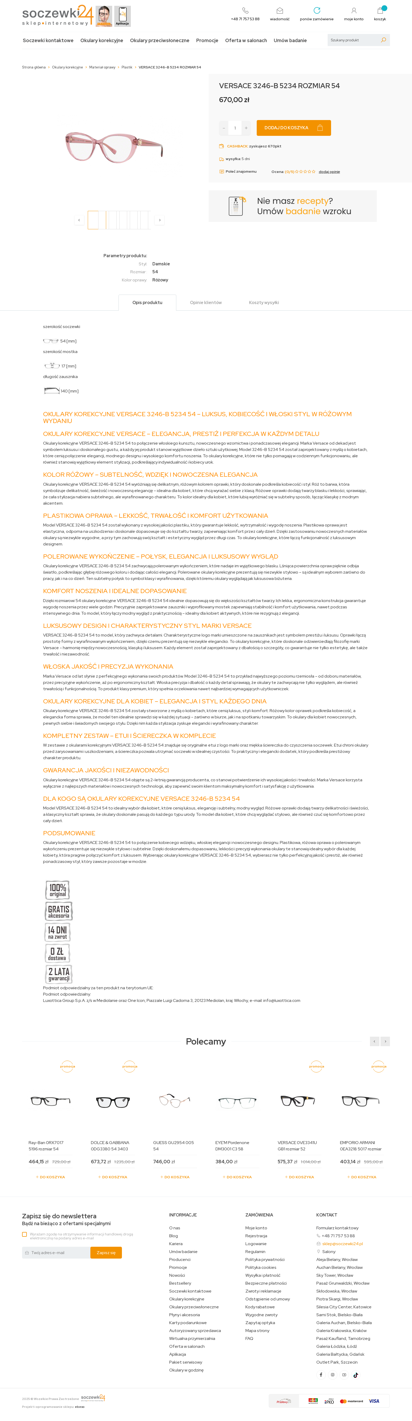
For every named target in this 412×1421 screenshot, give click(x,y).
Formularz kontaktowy (337, 1228)
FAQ (249, 1338)
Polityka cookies (260, 1267)
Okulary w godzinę (186, 1370)
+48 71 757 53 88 (338, 1236)
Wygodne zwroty (261, 1315)
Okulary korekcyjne (102, 40)
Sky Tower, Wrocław (334, 1275)
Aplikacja (177, 1354)
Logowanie (256, 1243)
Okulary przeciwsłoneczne (159, 40)
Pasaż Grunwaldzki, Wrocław (342, 1283)
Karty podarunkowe (188, 1322)
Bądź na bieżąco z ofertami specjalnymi (66, 1219)
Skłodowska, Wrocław (336, 1291)
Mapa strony (257, 1330)
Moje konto (256, 1228)
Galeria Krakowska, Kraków (341, 1330)
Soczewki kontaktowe (48, 40)
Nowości (177, 1275)
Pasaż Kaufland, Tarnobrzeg (343, 1338)
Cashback (237, 146)
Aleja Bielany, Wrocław (337, 1259)
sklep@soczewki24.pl (342, 1243)
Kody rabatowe (260, 1307)
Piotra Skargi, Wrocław (337, 1299)
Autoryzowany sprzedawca (195, 1330)
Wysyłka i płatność (262, 1275)
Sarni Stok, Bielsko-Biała (339, 1315)
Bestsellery (180, 1283)
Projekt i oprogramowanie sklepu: (53, 1407)
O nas (174, 1228)
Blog (173, 1236)
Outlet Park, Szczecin (337, 1362)
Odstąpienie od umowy (267, 1299)
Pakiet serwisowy (185, 1362)
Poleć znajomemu (237, 171)
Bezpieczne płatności (266, 1283)
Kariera (176, 1243)
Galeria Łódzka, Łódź (336, 1346)
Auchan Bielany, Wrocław (339, 1267)
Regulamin (255, 1251)
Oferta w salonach (246, 40)
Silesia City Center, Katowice (344, 1307)
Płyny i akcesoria (184, 1315)
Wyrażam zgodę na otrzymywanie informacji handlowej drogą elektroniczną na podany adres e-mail (81, 1236)
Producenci (179, 1259)
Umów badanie (290, 40)
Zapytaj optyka (260, 1322)
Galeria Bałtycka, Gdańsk (340, 1354)
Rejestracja (256, 1236)
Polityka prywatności (265, 1259)
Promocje (207, 40)
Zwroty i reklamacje (263, 1291)
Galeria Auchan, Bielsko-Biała (344, 1322)
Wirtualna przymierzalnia (192, 1338)
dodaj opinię (329, 171)
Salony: (329, 1251)
